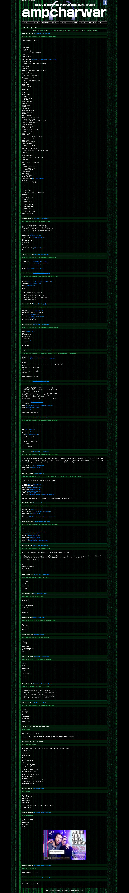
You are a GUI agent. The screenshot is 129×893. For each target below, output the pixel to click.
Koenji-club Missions (38, 634)
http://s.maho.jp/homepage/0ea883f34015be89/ (39, 281)
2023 (45, 30)
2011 (84, 30)
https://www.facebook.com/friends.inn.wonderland (42, 516)
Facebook (74, 22)
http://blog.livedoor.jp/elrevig (33, 491)
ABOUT (54, 22)
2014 (74, 30)
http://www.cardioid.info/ (34, 487)
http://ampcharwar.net (34, 489)
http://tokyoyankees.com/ (39, 237)
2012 (81, 30)
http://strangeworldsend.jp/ (39, 261)
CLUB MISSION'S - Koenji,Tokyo (42, 33)
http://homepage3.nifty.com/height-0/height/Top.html (39, 405)
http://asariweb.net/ (30, 429)
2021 (51, 30)
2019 (58, 30)
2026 (35, 30)
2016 (68, 30)
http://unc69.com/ (31, 285)
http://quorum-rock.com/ (34, 535)
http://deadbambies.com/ (38, 248)
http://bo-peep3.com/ (33, 314)
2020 (54, 30)
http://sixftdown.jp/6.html (33, 539)
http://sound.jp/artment (34, 493)
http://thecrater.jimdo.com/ (37, 316)
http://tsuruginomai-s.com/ (36, 357)
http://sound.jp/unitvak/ (32, 533)
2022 (48, 30)
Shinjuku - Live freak (38, 473)
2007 (97, 30)
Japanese (102, 22)
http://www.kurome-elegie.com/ (36, 268)
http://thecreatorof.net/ (38, 465)
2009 (90, 30)
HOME (26, 22)
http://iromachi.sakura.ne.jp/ (32, 407)
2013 (77, 30)
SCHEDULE (45, 22)
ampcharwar (60, 890)
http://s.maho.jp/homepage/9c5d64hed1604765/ (44, 59)
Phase (81, 890)
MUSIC (64, 22)
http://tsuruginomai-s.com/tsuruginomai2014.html (42, 358)
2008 (94, 30)
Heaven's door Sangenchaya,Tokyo (42, 683)
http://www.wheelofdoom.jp (34, 484)
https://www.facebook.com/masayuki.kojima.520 (41, 494)
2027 (32, 30)
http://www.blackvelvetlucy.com (43, 511)
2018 (61, 30)
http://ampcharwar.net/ (38, 178)
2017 (64, 30)
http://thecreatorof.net (38, 486)
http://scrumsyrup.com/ (37, 234)
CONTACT (92, 22)
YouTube (83, 22)
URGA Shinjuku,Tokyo (38, 617)
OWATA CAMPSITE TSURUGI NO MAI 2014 (44, 350)
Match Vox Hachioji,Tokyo (39, 593)
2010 (87, 30)
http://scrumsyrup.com (37, 509)
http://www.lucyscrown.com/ (39, 532)
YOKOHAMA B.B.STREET (39, 702)
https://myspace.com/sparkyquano (39, 540)
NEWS (36, 22)
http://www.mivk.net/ (30, 331)
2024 (41, 30)
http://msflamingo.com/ (43, 263)
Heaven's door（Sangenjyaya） (41, 218)
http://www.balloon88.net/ (36, 311)
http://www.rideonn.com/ (32, 434)
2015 (71, 30)
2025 (38, 30)
